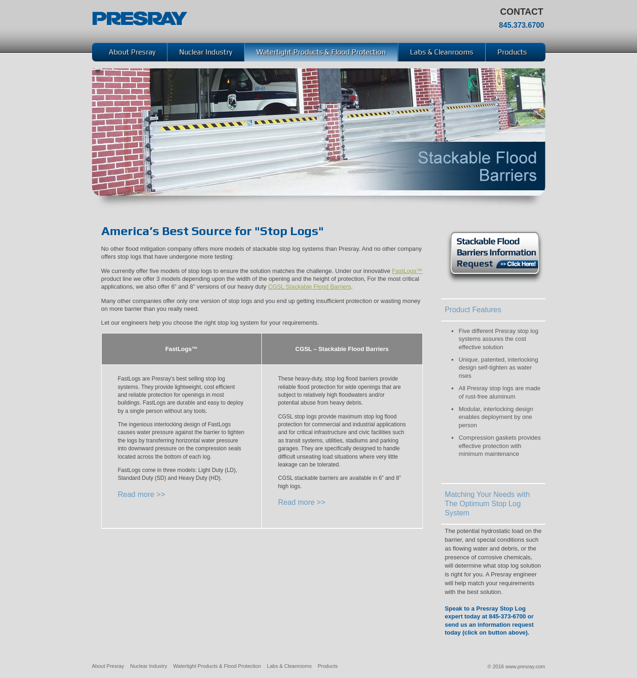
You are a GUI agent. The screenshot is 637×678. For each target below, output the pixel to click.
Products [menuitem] (512, 52)
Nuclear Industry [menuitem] (205, 52)
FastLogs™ (407, 270)
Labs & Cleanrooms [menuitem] (441, 52)
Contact (521, 12)
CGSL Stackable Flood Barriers (309, 286)
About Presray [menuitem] (132, 52)
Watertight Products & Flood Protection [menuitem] (321, 52)
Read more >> (141, 494)
